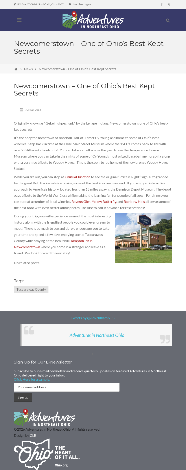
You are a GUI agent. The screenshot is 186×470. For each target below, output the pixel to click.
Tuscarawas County (31, 289)
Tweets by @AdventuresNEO (93, 318)
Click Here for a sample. (32, 379)
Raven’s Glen (81, 201)
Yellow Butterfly (104, 201)
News (28, 69)
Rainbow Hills (134, 201)
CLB (33, 435)
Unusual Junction (77, 177)
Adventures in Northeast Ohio (97, 335)
